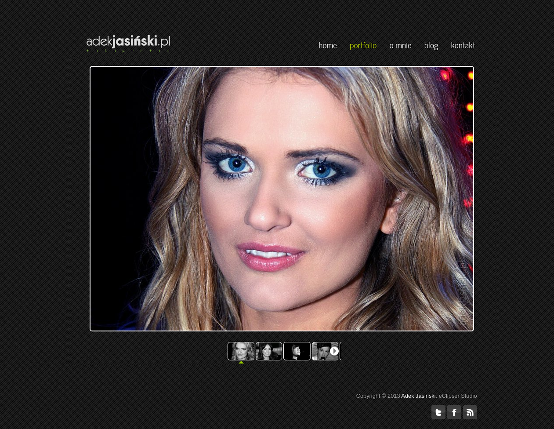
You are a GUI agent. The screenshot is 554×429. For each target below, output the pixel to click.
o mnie (400, 44)
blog (431, 44)
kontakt (463, 44)
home (328, 44)
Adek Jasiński (418, 396)
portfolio (363, 44)
